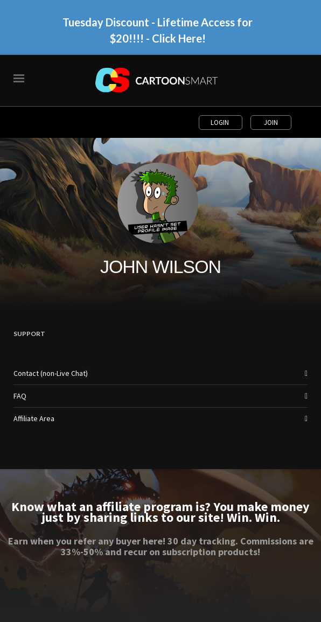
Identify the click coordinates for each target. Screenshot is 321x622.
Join (271, 122)
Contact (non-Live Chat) (50, 373)
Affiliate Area (33, 418)
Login (220, 122)
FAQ (19, 396)
